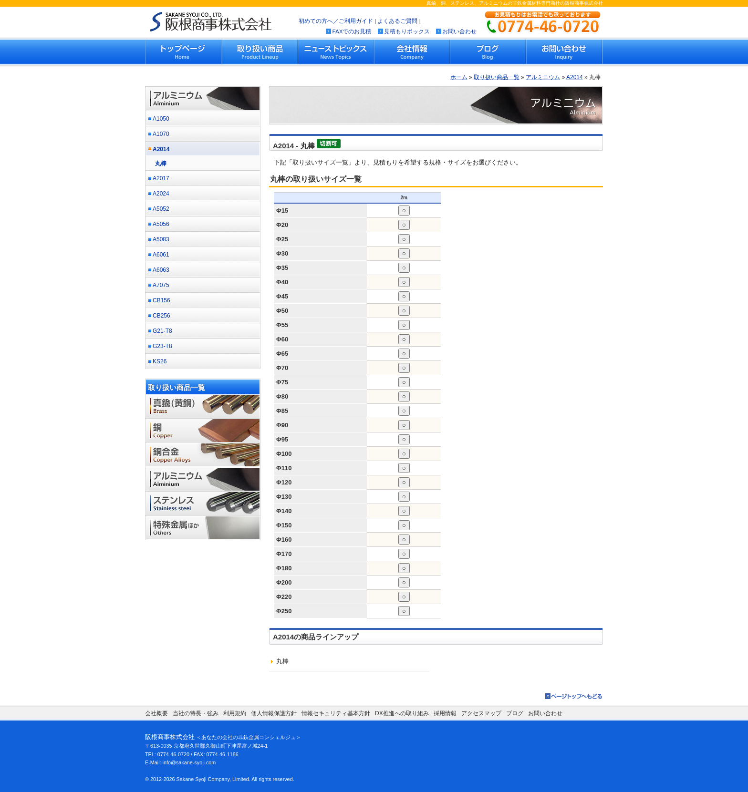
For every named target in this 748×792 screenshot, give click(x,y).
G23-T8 (162, 346)
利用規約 (234, 713)
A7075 (161, 285)
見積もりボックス (407, 31)
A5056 (161, 224)
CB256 (161, 315)
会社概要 (156, 713)
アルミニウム (543, 77)
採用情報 (445, 713)
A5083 (161, 239)
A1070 (161, 134)
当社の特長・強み (195, 713)
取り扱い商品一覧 (496, 77)
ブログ (488, 52)
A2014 (574, 77)
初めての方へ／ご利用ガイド (336, 21)
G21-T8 (162, 331)
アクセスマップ (481, 713)
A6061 (161, 254)
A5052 (161, 209)
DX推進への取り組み (402, 713)
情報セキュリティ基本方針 (335, 713)
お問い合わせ (459, 31)
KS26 (159, 361)
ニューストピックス (335, 52)
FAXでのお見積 (351, 31)
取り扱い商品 (260, 52)
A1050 (161, 118)
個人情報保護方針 (274, 713)
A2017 (161, 178)
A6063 (161, 270)
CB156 (161, 300)
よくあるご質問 (397, 21)
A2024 (161, 193)
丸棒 (160, 163)
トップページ (183, 52)
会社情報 (412, 52)
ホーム (459, 77)
